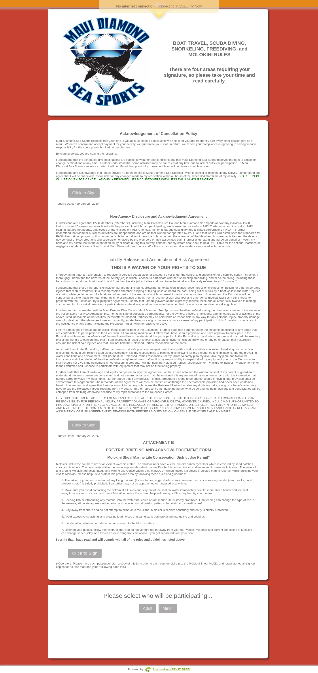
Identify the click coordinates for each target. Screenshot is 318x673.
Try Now (195, 6)
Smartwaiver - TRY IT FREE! (171, 669)
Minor (168, 608)
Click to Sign (84, 193)
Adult (147, 608)
